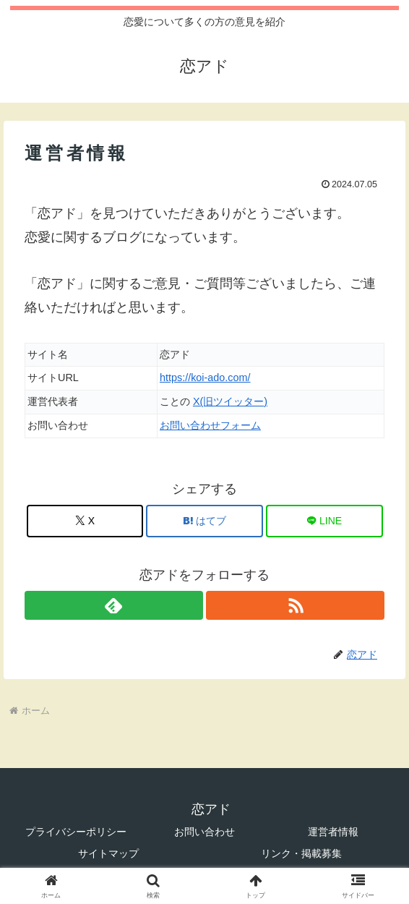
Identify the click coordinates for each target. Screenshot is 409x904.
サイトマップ (108, 853)
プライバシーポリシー (75, 831)
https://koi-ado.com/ (205, 377)
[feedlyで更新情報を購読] (114, 605)
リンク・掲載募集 (301, 853)
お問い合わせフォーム (210, 425)
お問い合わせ (204, 831)
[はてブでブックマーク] (204, 521)
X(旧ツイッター (228, 401)
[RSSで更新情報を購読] (295, 605)
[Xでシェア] (85, 521)
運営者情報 (333, 831)
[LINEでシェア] (324, 521)
